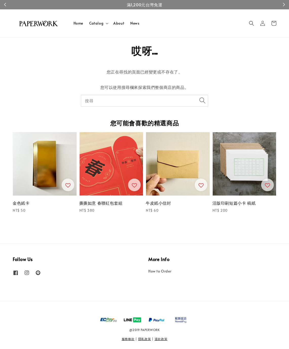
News (134, 23)
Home (78, 23)
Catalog (96, 23)
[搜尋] (202, 100)
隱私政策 (144, 339)
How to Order (159, 271)
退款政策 (161, 339)
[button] (251, 23)
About (118, 23)
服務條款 (128, 339)
